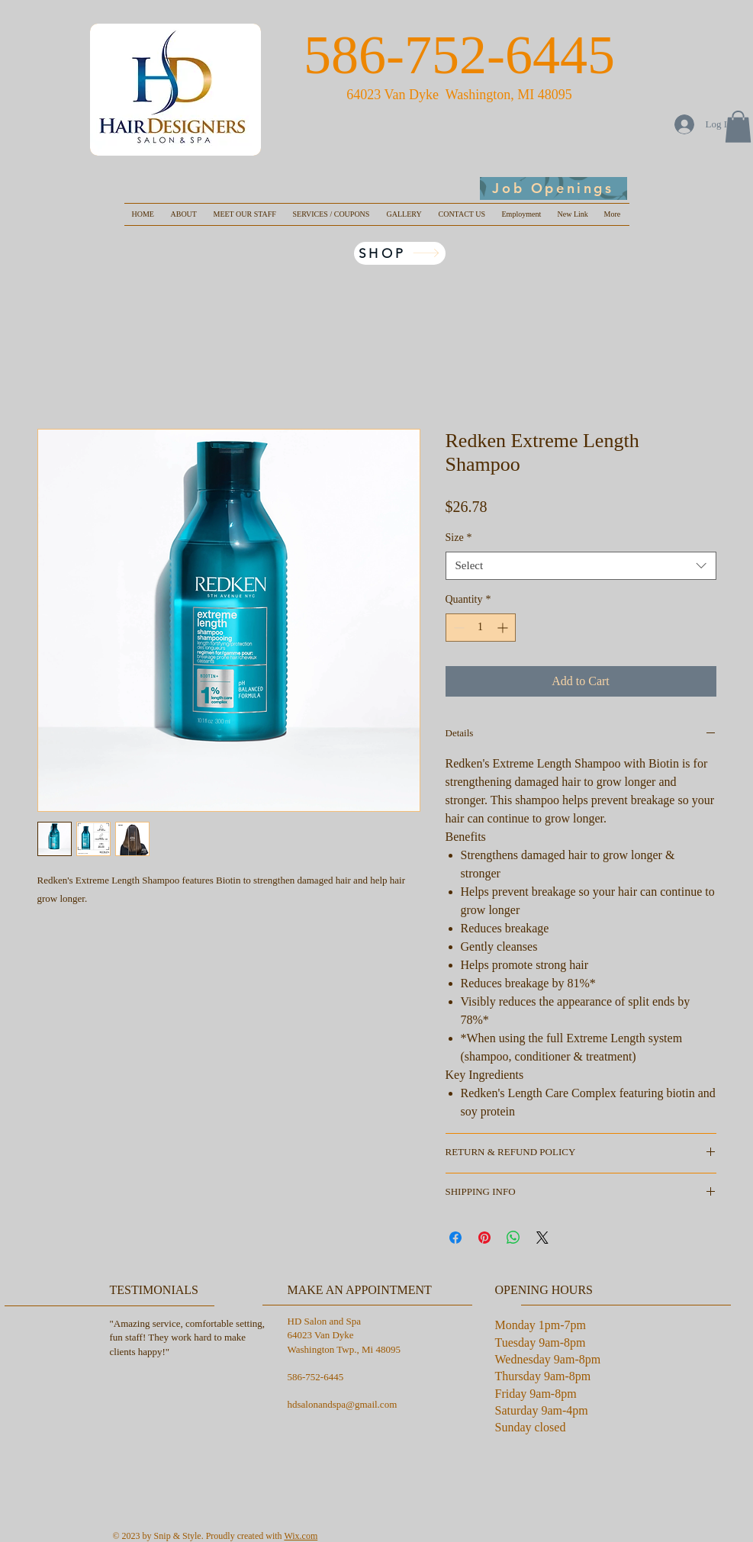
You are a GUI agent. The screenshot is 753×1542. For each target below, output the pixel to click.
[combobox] (581, 566)
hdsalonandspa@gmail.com (342, 1404)
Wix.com (300, 1536)
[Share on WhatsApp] (513, 1237)
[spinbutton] (480, 627)
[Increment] (503, 627)
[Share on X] (542, 1237)
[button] (738, 127)
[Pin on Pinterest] (484, 1237)
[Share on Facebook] (455, 1237)
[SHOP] (400, 253)
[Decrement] (457, 627)
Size (459, 537)
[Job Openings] (553, 188)
